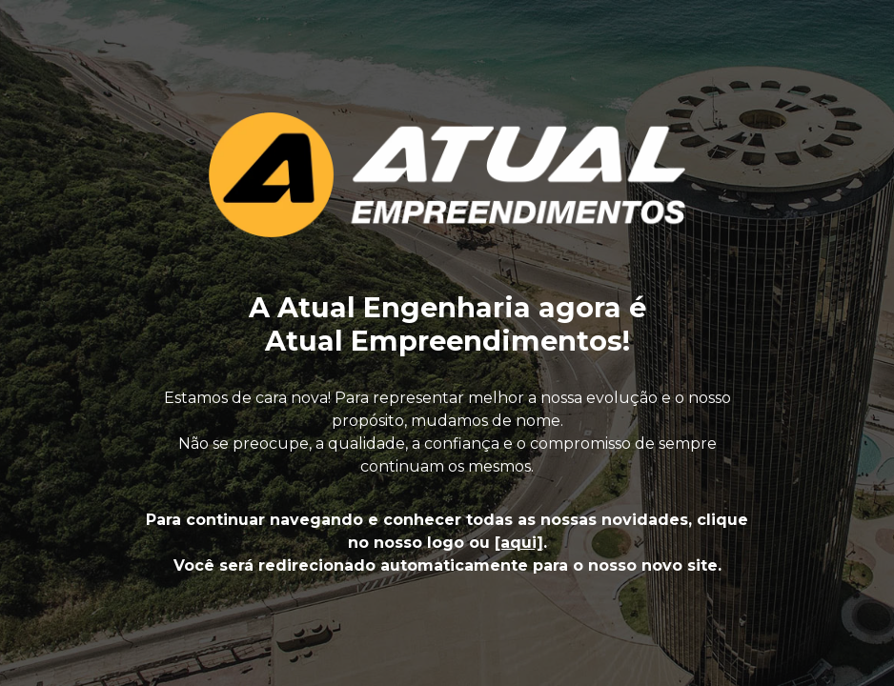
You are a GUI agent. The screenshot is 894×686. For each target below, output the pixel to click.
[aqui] (519, 543)
